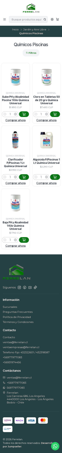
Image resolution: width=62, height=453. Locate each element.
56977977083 (14, 387)
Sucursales (10, 306)
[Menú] (4, 19)
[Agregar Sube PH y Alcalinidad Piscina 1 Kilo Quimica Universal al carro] (24, 114)
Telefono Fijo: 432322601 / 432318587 (26, 352)
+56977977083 (12, 357)
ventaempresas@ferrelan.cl (21, 347)
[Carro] (57, 19)
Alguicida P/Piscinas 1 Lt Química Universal (46, 172)
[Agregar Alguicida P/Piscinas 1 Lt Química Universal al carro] (55, 188)
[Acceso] (52, 19)
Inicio (15, 29)
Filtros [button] (31, 52)
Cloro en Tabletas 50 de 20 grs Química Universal (46, 100)
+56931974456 (12, 362)
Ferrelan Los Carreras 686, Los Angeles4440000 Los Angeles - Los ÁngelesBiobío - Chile (28, 397)
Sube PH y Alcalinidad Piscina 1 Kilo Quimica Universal (15, 100)
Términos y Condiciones (18, 322)
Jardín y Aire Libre (34, 29)
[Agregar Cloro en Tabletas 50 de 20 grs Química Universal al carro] (55, 114)
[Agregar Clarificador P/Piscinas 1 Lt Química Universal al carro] (24, 184)
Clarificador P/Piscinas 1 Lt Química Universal (15, 170)
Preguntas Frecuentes (18, 311)
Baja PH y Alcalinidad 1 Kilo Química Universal (15, 241)
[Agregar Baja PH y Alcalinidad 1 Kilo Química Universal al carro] (24, 255)
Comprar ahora (15, 120)
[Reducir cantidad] (5, 114)
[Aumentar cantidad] (15, 114)
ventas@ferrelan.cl (15, 342)
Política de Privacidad (17, 317)
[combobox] (28, 19)
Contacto (9, 337)
